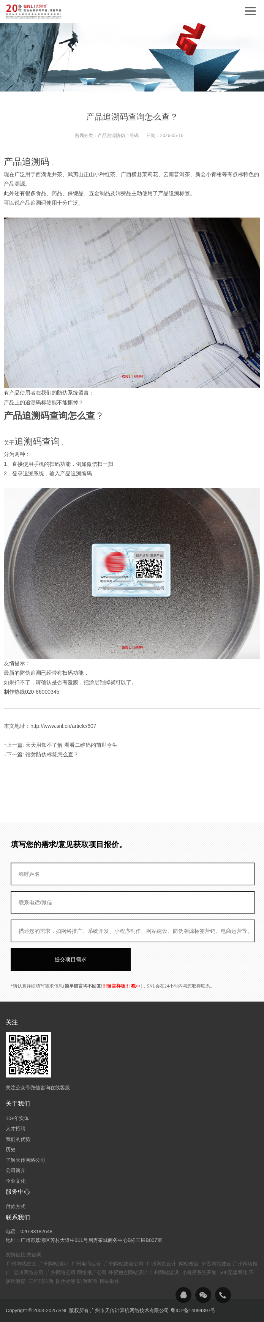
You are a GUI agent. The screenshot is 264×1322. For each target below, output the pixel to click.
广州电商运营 (86, 1264)
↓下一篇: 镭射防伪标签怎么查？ (41, 754)
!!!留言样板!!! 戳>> (122, 986)
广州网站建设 (21, 1264)
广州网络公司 (61, 1272)
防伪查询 (87, 1281)
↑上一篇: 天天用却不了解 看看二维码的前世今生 (60, 745)
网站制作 (110, 1281)
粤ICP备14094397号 (193, 1310)
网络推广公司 (92, 1272)
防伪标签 (66, 1281)
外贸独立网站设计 (128, 1272)
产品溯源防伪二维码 (118, 135)
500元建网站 (234, 1272)
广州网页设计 (161, 1264)
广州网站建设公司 (124, 1264)
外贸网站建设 (216, 1264)
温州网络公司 (28, 1272)
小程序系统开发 (199, 1272)
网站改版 (189, 1264)
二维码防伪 (40, 1281)
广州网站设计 (54, 1264)
